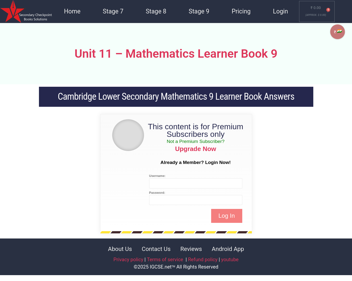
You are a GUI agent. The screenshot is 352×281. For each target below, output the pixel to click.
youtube (230, 259)
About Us (120, 249)
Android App (228, 249)
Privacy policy (128, 259)
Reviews (191, 249)
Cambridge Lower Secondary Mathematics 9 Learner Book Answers (176, 96)
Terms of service (165, 259)
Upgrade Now (195, 148)
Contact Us (156, 249)
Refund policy (203, 259)
